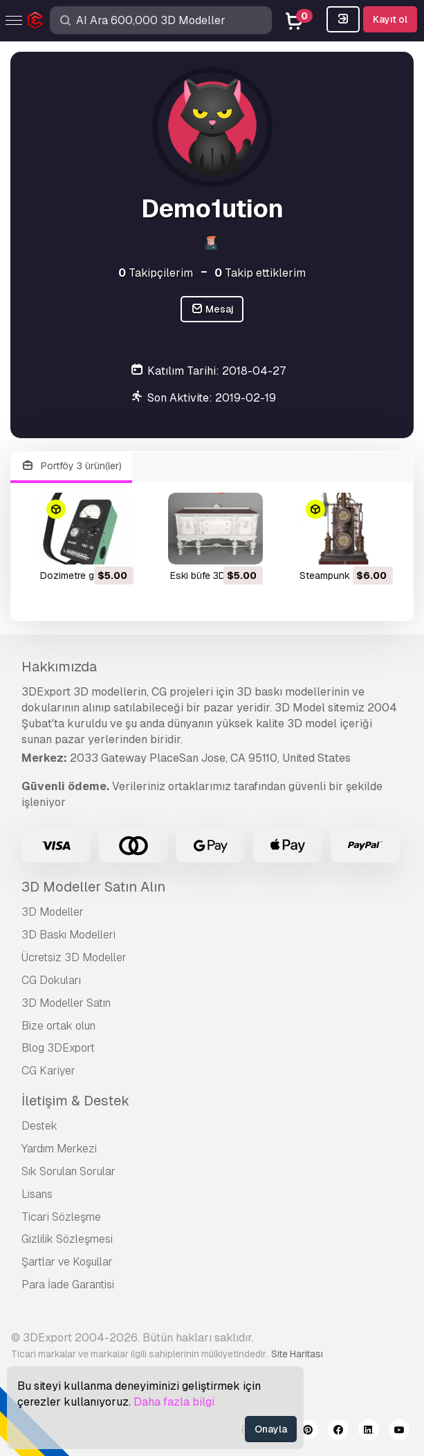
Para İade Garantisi (67, 1284)
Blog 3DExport (58, 1048)
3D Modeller (52, 912)
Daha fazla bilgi (173, 1402)
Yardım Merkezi (59, 1148)
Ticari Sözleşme (61, 1217)
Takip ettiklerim (260, 273)
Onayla (271, 1429)
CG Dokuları (51, 980)
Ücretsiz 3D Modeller (74, 957)
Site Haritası (297, 1354)
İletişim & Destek (75, 1101)
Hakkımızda (59, 667)
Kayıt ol (390, 19)
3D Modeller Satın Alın (93, 887)
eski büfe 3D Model (212, 575)
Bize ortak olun (58, 1026)
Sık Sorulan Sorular (68, 1171)
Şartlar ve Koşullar (67, 1262)
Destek (39, 1126)
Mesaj (212, 309)
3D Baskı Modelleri (68, 934)
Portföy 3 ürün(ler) (71, 466)
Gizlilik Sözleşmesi (67, 1239)
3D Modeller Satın (66, 1003)
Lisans (37, 1194)
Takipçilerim (155, 273)
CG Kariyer (48, 1070)
